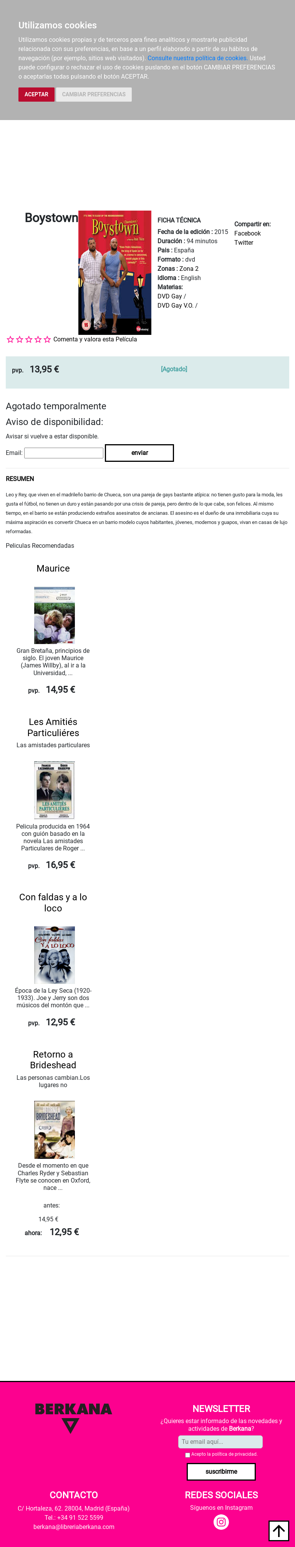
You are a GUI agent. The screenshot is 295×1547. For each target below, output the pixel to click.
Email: (14, 452)
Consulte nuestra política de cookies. (198, 58)
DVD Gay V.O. (175, 305)
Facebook (247, 233)
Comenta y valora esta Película (95, 339)
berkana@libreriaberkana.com (73, 1527)
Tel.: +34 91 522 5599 (74, 1517)
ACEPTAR (36, 94)
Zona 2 (189, 268)
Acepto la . (224, 1454)
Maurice (53, 568)
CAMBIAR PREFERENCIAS (94, 94)
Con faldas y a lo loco (53, 903)
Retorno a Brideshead (53, 1060)
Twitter (243, 242)
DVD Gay (169, 296)
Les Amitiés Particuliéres (53, 727)
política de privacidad (234, 1454)
